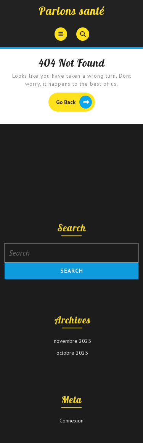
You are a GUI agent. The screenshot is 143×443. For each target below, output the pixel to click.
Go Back (75, 102)
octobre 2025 (72, 389)
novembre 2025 (72, 377)
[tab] (61, 34)
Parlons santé (71, 10)
